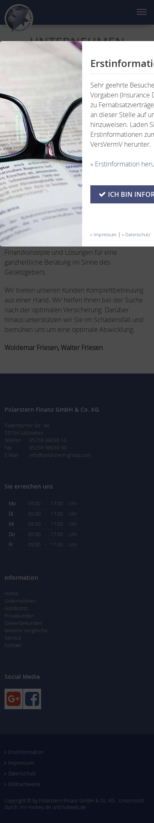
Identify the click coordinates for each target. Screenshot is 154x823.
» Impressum (103, 234)
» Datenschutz (136, 234)
